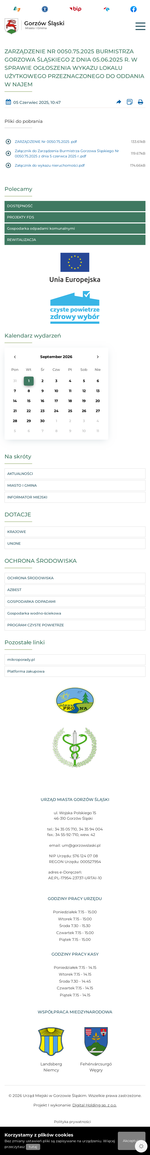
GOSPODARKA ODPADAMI (31, 601)
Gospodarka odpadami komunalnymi (41, 228)
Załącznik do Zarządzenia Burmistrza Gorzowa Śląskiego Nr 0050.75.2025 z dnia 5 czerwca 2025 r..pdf (67, 153)
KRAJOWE (16, 531)
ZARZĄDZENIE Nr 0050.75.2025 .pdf (46, 141)
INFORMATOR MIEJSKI (27, 497)
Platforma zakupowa (25, 671)
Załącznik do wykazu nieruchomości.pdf (50, 165)
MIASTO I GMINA (22, 485)
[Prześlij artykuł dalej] (119, 102)
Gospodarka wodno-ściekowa (34, 613)
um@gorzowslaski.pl (81, 845)
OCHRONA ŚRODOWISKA (30, 578)
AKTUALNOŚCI (20, 473)
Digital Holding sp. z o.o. (94, 1105)
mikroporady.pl (21, 659)
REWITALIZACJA (21, 239)
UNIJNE (14, 543)
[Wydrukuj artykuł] (140, 102)
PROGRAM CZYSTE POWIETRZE (35, 625)
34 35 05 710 (66, 829)
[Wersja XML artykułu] (130, 102)
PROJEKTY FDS (20, 217)
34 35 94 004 (91, 829)
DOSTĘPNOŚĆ (20, 206)
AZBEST (14, 590)
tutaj (33, 1146)
